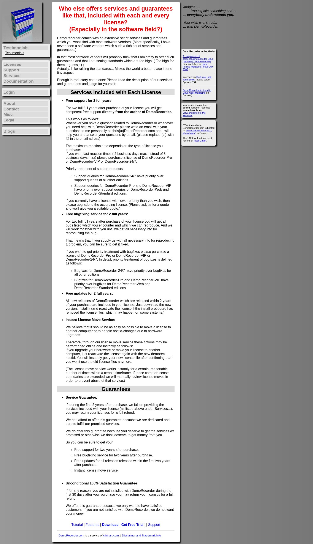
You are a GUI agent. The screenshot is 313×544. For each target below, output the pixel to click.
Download (110, 525)
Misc (8, 114)
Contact (11, 109)
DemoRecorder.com (71, 535)
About (9, 103)
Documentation (18, 81)
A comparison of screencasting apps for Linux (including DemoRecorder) (198, 59)
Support (154, 525)
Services (12, 75)
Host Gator (200, 140)
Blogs (9, 131)
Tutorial (77, 525)
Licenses (12, 64)
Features (92, 525)
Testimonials (14, 53)
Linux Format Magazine (195, 65)
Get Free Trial (132, 525)
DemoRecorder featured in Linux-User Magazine (197, 91)
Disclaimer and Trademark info (141, 535)
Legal (8, 120)
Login (9, 92)
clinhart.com (111, 535)
